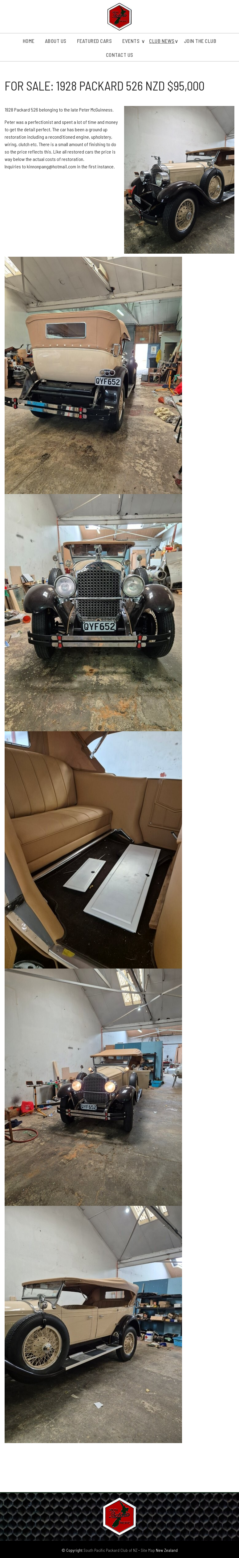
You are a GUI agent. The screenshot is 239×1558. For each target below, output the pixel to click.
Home (28, 41)
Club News (162, 41)
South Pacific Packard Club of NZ (110, 1550)
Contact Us (119, 55)
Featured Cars (94, 41)
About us (56, 41)
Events (131, 41)
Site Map (148, 1550)
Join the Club (200, 41)
